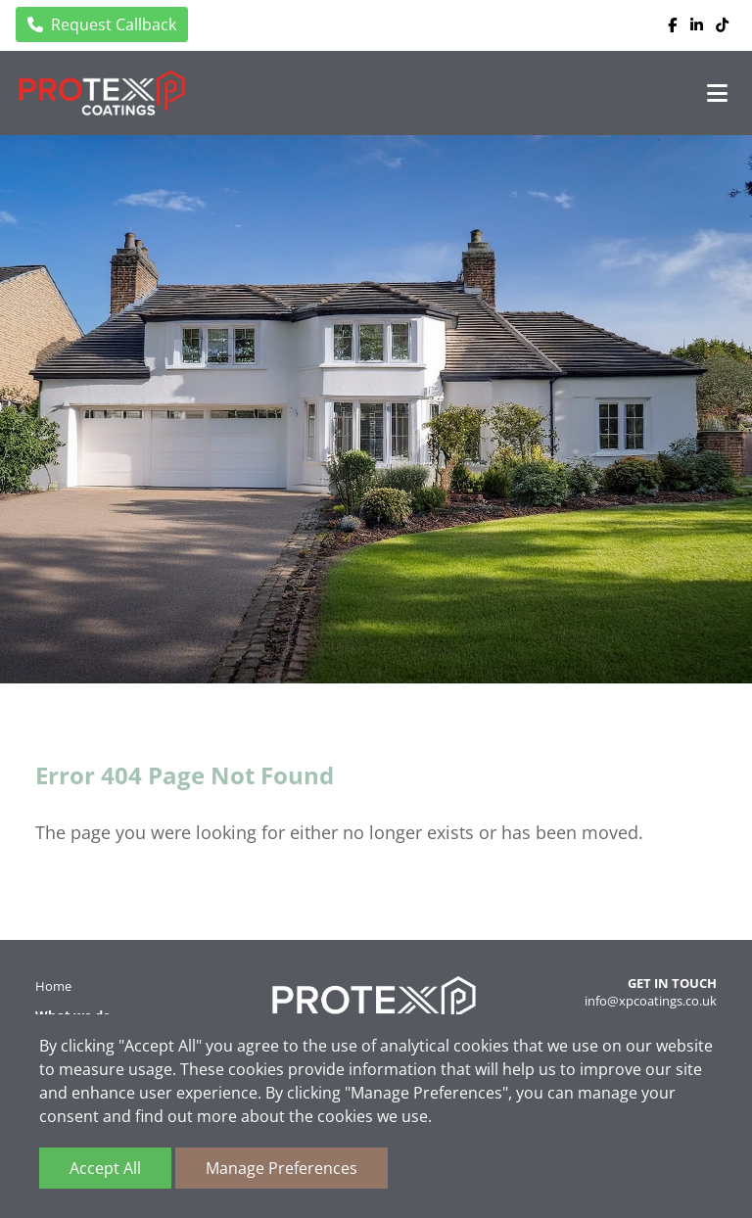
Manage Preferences (281, 1168)
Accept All (105, 1168)
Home (53, 986)
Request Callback (101, 24)
